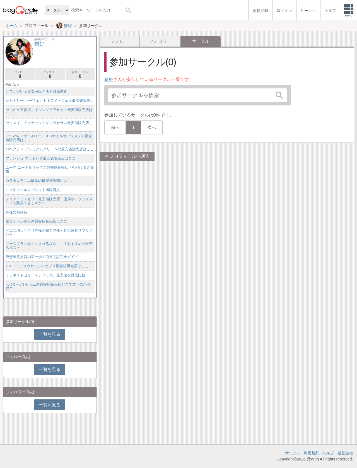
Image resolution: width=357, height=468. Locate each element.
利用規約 (311, 453)
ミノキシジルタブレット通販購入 (33, 190)
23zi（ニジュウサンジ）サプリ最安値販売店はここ (47, 266)
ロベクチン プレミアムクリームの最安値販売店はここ (50, 149)
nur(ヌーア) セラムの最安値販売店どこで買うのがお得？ (48, 286)
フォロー (120, 41)
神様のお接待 (16, 212)
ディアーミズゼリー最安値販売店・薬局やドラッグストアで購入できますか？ (49, 201)
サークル (293, 453)
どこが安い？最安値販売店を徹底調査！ (38, 91)
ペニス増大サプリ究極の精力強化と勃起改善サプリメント (49, 232)
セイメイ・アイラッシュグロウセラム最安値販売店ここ (49, 125)
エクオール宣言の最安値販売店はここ (36, 221)
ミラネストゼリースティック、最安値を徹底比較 (45, 275)
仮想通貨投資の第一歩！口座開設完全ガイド (42, 257)
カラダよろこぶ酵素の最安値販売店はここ (40, 180)
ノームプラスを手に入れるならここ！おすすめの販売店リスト (49, 246)
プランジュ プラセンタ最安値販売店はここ (41, 158)
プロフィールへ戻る (130, 156)
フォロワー (160, 41)
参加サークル (80, 75)
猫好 (108, 79)
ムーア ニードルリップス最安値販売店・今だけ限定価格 (50, 169)
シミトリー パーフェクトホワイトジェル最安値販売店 (50, 100)
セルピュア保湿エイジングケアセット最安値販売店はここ (49, 112)
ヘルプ (328, 453)
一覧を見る (49, 334)
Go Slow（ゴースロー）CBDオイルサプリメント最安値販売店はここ (49, 138)
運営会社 (345, 453)
